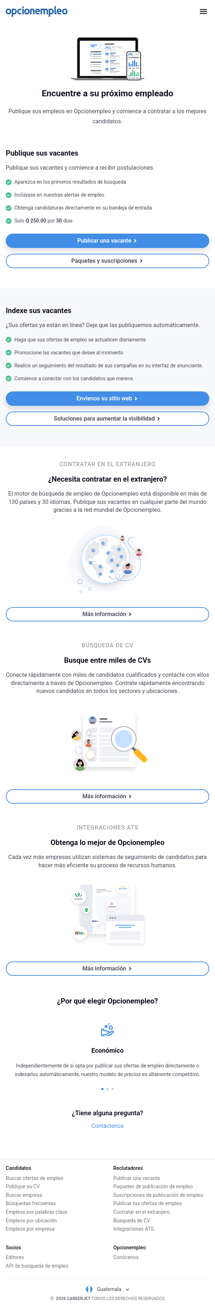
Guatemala (107, 1289)
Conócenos (126, 1257)
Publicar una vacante (107, 240)
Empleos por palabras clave (36, 1212)
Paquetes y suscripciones (107, 260)
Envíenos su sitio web (107, 398)
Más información (107, 614)
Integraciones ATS (133, 1229)
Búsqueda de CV (131, 1220)
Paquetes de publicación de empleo (153, 1186)
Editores (15, 1257)
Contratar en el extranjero (141, 1212)
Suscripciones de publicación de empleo (158, 1195)
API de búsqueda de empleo (37, 1266)
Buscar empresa (24, 1195)
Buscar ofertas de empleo (34, 1178)
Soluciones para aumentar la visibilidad (107, 418)
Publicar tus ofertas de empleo (147, 1203)
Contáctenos (107, 1125)
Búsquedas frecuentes (31, 1203)
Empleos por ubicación (31, 1220)
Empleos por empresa (30, 1229)
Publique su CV (23, 1186)
